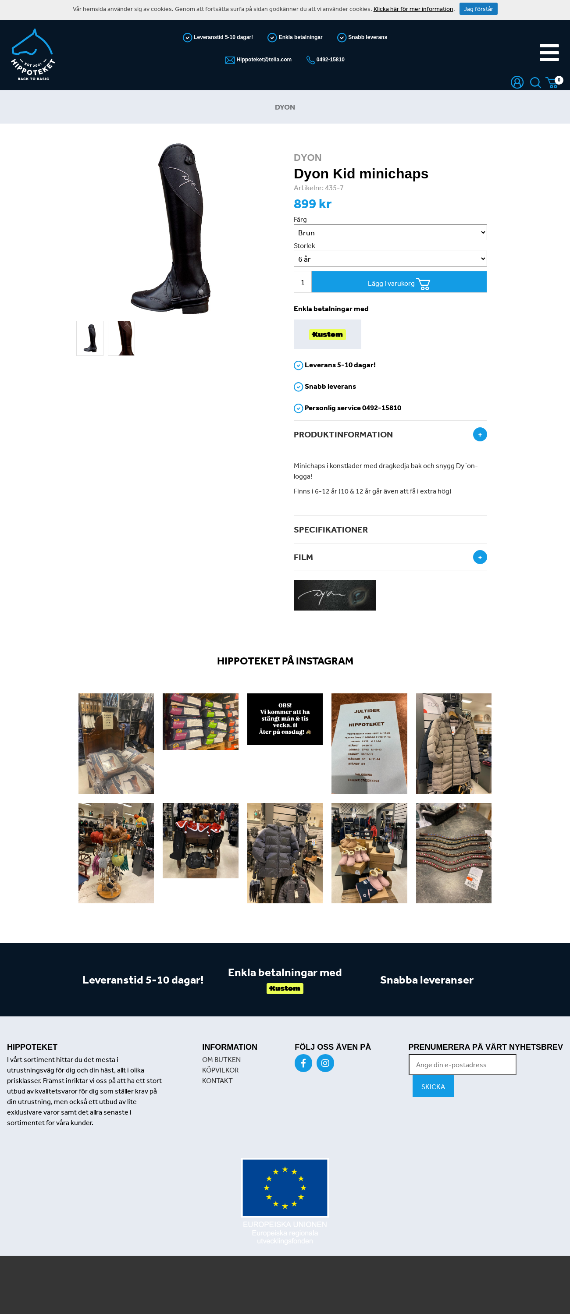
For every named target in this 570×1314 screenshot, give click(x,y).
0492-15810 (330, 60)
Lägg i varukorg (399, 284)
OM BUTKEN (221, 1059)
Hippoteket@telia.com (263, 60)
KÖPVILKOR (220, 1069)
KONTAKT (217, 1080)
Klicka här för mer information (413, 9)
